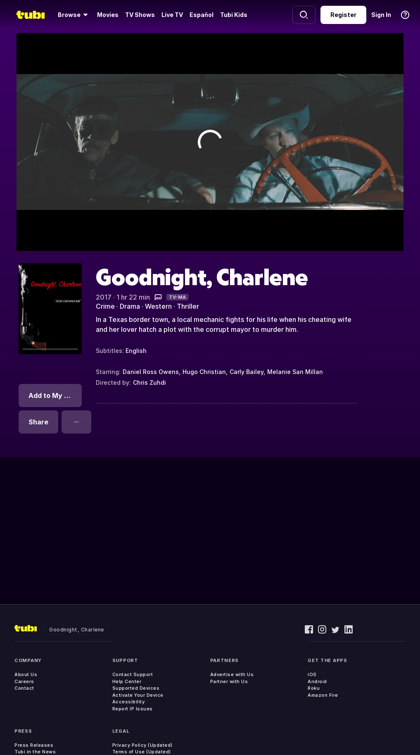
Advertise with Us (232, 674)
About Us (25, 674)
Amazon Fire (323, 695)
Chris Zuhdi (149, 382)
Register (343, 14)
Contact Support (132, 674)
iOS (312, 674)
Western (158, 306)
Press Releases (33, 745)
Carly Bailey (246, 371)
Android (317, 681)
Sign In (381, 14)
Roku (314, 688)
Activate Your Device (138, 695)
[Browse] (74, 15)
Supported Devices (136, 688)
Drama (130, 306)
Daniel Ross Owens (151, 371)
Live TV (172, 14)
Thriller (188, 306)
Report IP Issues (132, 709)
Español (202, 14)
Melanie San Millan (295, 371)
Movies (108, 14)
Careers (24, 681)
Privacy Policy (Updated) (142, 745)
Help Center (127, 681)
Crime (105, 306)
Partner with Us (229, 681)
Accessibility (128, 702)
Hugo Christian (204, 371)
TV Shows (140, 14)
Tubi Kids (233, 14)
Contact (24, 688)
